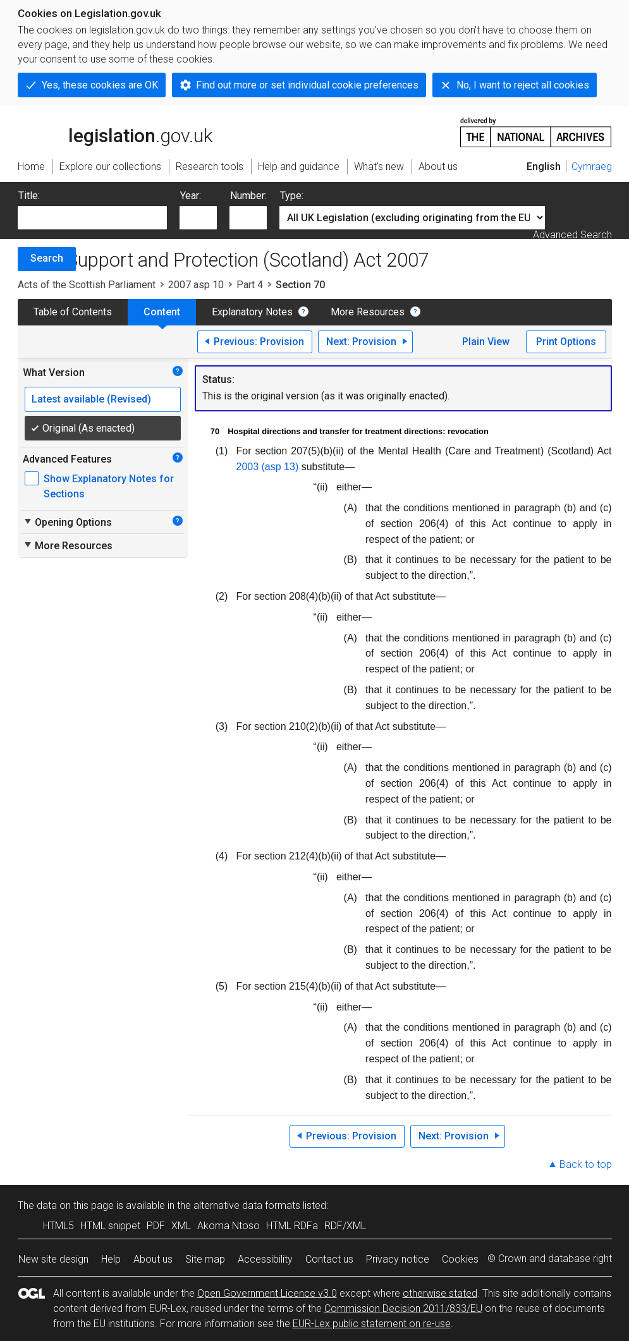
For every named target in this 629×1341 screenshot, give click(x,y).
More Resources (368, 312)
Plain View (486, 342)
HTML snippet (110, 1226)
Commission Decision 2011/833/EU (403, 1308)
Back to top (585, 1164)
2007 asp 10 (196, 285)
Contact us (329, 1259)
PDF (156, 1226)
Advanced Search (572, 235)
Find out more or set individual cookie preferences (307, 85)
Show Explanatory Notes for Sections (109, 486)
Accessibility (265, 1259)
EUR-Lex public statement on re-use (372, 1324)
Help (111, 1259)
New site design (53, 1259)
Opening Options (67, 522)
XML (181, 1226)
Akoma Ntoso (228, 1226)
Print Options (566, 342)
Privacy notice (397, 1259)
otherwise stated (440, 1293)
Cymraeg (591, 167)
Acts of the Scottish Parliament (87, 285)
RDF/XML (345, 1226)
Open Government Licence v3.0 (267, 1293)
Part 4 (249, 285)
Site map (205, 1259)
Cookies (460, 1259)
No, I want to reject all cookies (522, 85)
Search (46, 258)
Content (162, 312)
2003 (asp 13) (267, 466)
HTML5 (58, 1226)
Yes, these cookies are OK (100, 85)
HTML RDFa (292, 1226)
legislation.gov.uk (115, 131)
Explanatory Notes (252, 312)
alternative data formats (246, 1205)
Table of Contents (73, 312)
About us (153, 1259)
